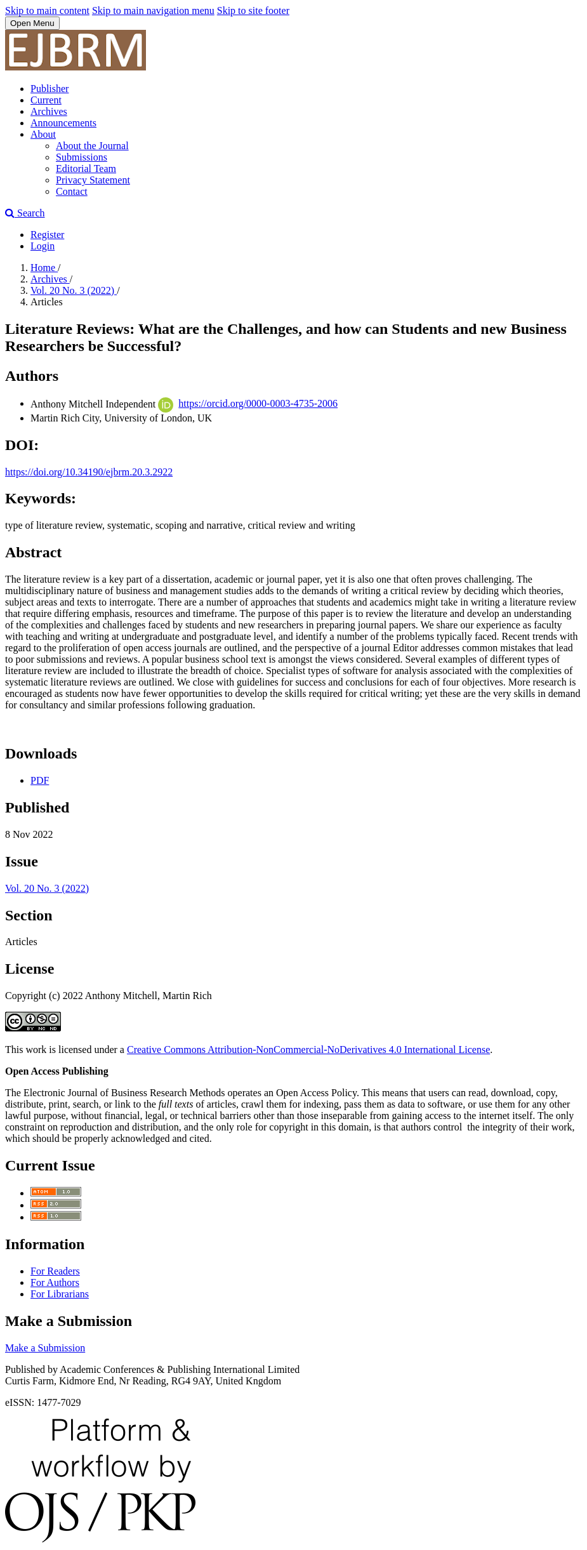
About (43, 134)
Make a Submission (45, 1347)
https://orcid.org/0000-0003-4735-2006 (258, 403)
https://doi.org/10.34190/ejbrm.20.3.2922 (89, 472)
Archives (48, 111)
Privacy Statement (93, 180)
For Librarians (59, 1293)
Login (42, 246)
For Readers (55, 1271)
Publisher (49, 88)
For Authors (54, 1282)
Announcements (63, 122)
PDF (39, 780)
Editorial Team (86, 168)
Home (44, 267)
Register (47, 234)
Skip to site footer (253, 10)
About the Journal (92, 145)
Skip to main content (47, 10)
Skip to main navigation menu (153, 10)
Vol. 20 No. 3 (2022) (73, 290)
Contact (72, 191)
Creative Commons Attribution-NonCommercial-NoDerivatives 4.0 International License (308, 1049)
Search (25, 213)
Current (46, 100)
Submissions (81, 157)
